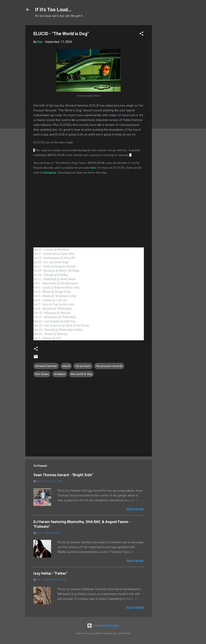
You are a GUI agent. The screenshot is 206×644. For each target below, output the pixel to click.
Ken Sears (42, 374)
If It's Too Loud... (53, 9)
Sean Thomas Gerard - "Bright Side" (63, 475)
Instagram (50, 172)
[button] (141, 34)
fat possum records (109, 366)
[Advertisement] (168, 85)
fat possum (83, 366)
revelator (60, 374)
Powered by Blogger (103, 625)
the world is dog (81, 374)
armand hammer (46, 366)
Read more (135, 509)
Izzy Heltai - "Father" (50, 573)
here (93, 167)
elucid (66, 366)
